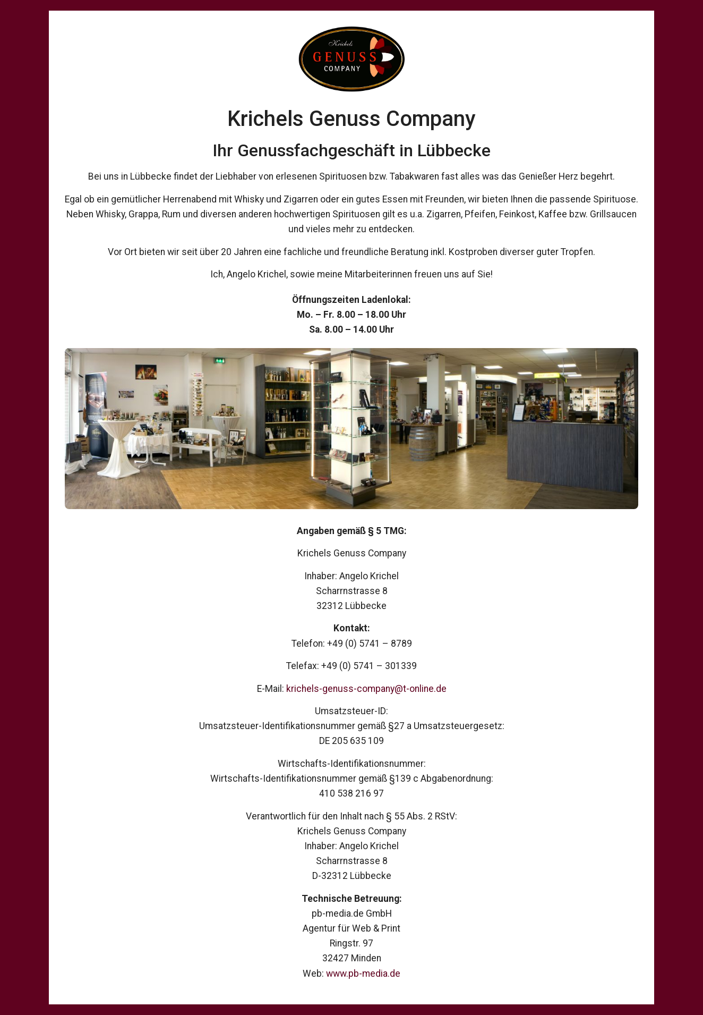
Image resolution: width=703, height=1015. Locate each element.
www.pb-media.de (363, 973)
